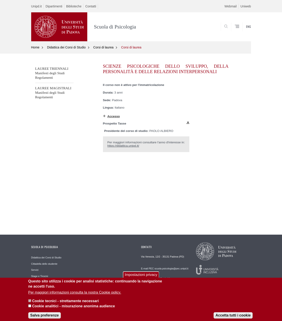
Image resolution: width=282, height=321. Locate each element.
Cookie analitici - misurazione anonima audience (73, 309)
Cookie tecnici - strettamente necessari (65, 304)
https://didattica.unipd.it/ (123, 145)
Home (35, 47)
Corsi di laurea (103, 47)
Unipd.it (36, 6)
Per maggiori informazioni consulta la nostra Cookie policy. (74, 295)
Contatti (90, 6)
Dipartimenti (54, 6)
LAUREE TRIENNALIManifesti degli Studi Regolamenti (51, 73)
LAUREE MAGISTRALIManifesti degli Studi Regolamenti (53, 92)
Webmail (231, 6)
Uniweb (245, 6)
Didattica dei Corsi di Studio (66, 47)
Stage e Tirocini (39, 276)
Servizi (35, 270)
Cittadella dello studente (44, 263)
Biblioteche (74, 6)
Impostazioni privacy (141, 278)
